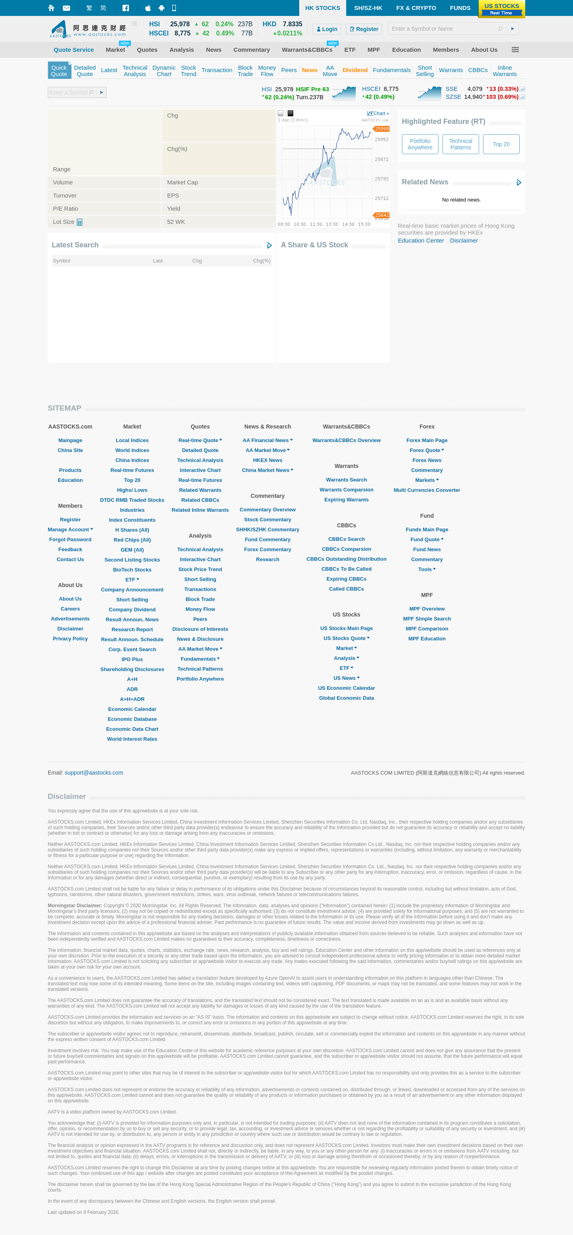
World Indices (132, 450)
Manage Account (70, 529)
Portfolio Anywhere (200, 679)
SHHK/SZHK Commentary (267, 529)
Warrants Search (346, 480)
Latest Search (75, 245)
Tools (427, 569)
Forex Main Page (427, 440)
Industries (132, 510)
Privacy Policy (70, 639)
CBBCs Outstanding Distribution (346, 559)
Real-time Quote (200, 440)
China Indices (132, 460)
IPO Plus (132, 659)
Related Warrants (200, 490)
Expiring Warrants (346, 500)
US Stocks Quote (346, 638)
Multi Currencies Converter (427, 490)
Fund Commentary (267, 539)
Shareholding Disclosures (132, 669)
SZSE (453, 96)
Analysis (346, 658)
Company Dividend (132, 610)
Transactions (200, 589)
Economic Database (132, 719)
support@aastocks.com (94, 772)
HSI (267, 89)
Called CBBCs (346, 589)
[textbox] (453, 28)
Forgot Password (70, 539)
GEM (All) (132, 550)
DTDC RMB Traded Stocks (132, 500)
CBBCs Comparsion (346, 549)
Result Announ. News (132, 619)
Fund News (427, 549)
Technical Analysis (200, 460)
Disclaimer (464, 240)
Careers (70, 609)
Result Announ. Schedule (132, 639)
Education (70, 480)
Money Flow (200, 609)
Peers (200, 619)
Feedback (70, 549)
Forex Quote (427, 450)
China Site (70, 450)
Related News (425, 182)
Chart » (381, 113)
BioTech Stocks (132, 570)
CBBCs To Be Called (347, 569)
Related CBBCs (200, 500)
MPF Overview (427, 609)
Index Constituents (132, 520)
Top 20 (132, 480)
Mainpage (70, 440)
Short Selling (132, 600)
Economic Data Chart (132, 729)
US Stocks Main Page (346, 628)
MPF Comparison (427, 629)
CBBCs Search (346, 539)
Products (70, 470)
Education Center (421, 240)
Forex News (427, 460)
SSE (452, 88)
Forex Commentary (267, 549)
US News (346, 678)
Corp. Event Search (132, 649)
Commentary (426, 470)
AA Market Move (200, 649)
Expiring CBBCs (346, 579)
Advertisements (70, 619)
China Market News (267, 470)
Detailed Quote (200, 450)
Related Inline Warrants (200, 510)
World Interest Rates (132, 739)
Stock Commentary (267, 520)
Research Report (132, 629)
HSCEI (371, 88)
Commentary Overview (268, 510)
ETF (132, 580)
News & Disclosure (200, 639)
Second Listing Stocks (132, 560)
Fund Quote (427, 539)
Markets (427, 480)
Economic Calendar (132, 709)
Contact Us (70, 559)
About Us (70, 599)
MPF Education (427, 639)
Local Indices (132, 440)
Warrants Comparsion (346, 490)
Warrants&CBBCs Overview (346, 440)
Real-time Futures (132, 470)
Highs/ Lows (132, 490)
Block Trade (200, 599)
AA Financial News (268, 440)
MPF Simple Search (427, 619)
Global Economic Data (346, 698)
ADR (132, 689)
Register (70, 520)
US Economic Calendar (346, 688)
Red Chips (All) (132, 540)
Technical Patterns (200, 669)
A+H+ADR (132, 699)
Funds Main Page (427, 529)
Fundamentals (200, 659)
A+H (132, 679)
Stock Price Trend (200, 569)
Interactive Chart (200, 470)
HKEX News (268, 460)
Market (346, 648)
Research (268, 559)
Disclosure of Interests (200, 629)
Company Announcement (132, 590)
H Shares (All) (132, 530)
